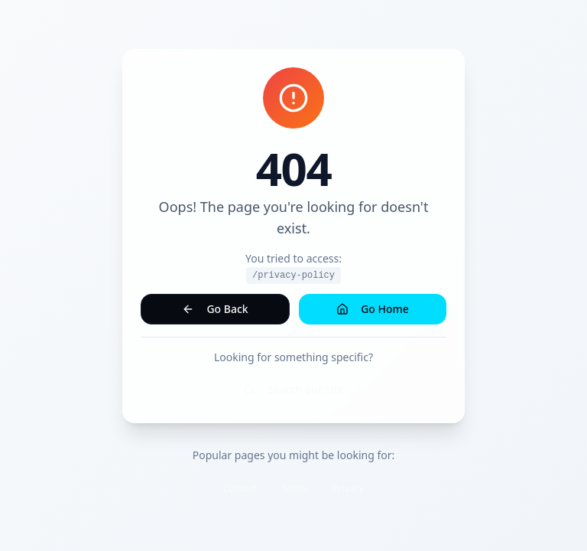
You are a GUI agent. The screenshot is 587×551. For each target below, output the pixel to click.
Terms (294, 488)
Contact (240, 488)
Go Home (372, 309)
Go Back (215, 309)
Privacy (348, 488)
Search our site (293, 389)
